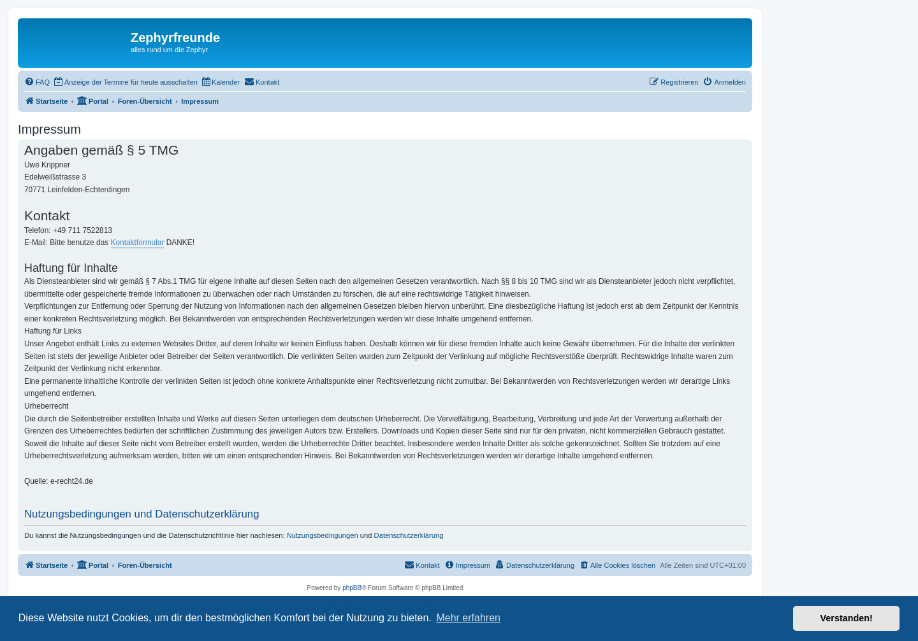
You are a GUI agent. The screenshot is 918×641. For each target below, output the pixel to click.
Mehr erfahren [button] (468, 617)
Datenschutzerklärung (409, 535)
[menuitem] (37, 82)
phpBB (351, 587)
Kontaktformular (137, 243)
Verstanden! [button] (846, 618)
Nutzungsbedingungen (322, 535)
